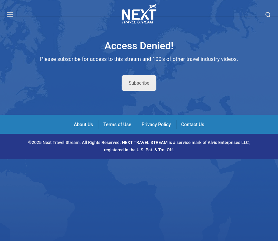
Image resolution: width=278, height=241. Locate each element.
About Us (83, 124)
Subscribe (139, 83)
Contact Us (192, 124)
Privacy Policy (156, 124)
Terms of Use (117, 124)
